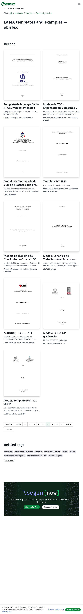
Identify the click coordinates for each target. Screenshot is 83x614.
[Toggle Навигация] (79, 4)
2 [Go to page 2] (29, 424)
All (11, 13)
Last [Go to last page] (9, 429)
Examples (29, 13)
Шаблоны (19, 13)
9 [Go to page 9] (61, 424)
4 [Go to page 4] (38, 424)
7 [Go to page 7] (52, 424)
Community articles (44, 13)
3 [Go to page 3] (34, 424)
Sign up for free (31, 507)
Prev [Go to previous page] (18, 424)
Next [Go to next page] (68, 424)
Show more (9, 460)
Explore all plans (50, 507)
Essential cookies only (56, 609)
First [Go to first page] (9, 424)
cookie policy (6, 612)
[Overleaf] (8, 3)
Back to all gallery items (14, 9)
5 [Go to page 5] (43, 424)
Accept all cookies (73, 610)
